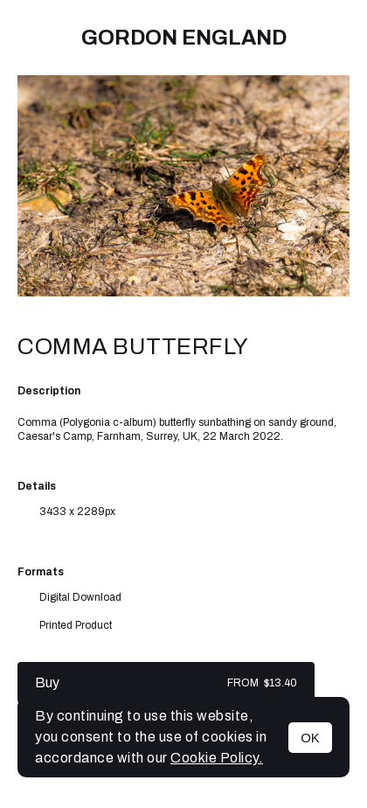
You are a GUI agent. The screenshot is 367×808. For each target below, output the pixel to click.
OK (310, 737)
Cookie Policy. (216, 757)
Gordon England (184, 37)
